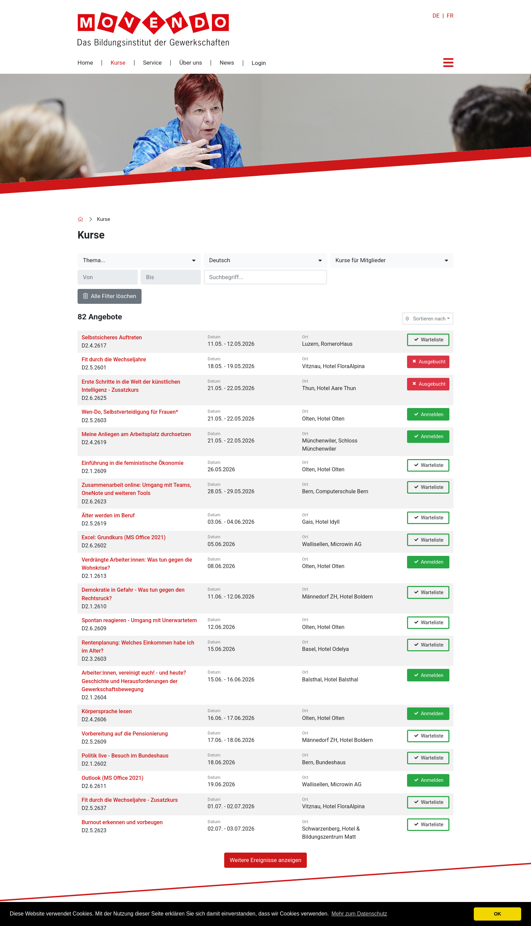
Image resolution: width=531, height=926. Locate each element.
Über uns (190, 63)
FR (450, 15)
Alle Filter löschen (109, 296)
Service (152, 63)
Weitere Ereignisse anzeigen (265, 860)
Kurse (118, 63)
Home (85, 63)
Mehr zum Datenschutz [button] (359, 914)
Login (259, 63)
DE (436, 15)
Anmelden (428, 414)
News (227, 63)
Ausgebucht (428, 361)
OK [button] (497, 914)
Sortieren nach (425, 319)
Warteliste (428, 339)
